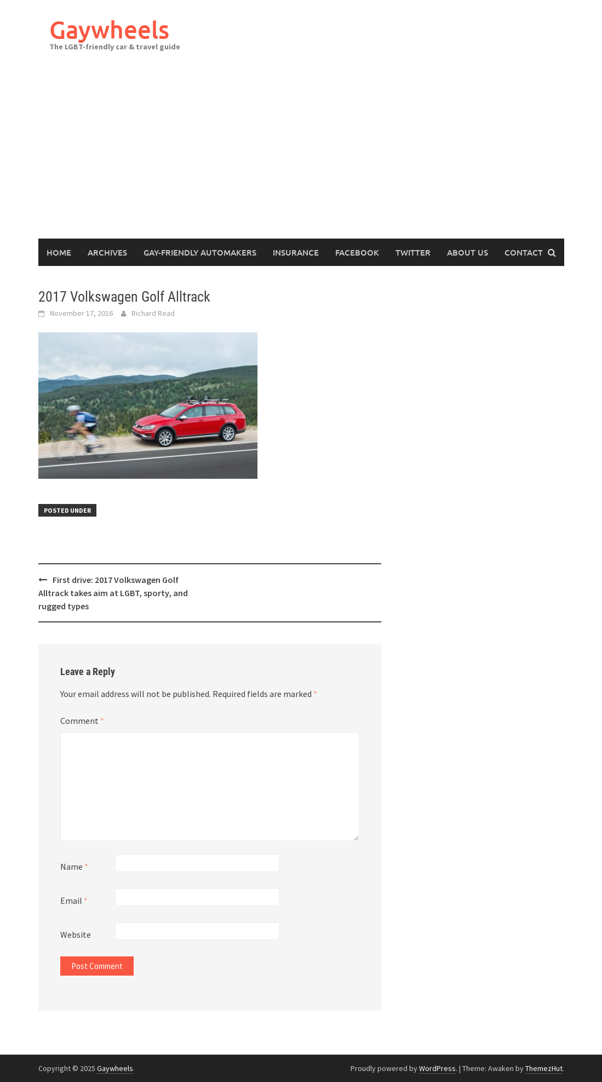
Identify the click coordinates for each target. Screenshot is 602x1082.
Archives (107, 252)
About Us (467, 252)
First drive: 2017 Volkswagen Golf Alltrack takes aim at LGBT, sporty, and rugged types (113, 592)
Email (74, 900)
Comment (82, 720)
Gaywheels (109, 29)
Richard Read (153, 313)
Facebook (357, 252)
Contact (523, 252)
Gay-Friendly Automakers (200, 252)
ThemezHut (544, 1068)
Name (74, 866)
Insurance (296, 252)
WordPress (437, 1068)
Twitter (413, 252)
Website (75, 934)
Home (59, 252)
